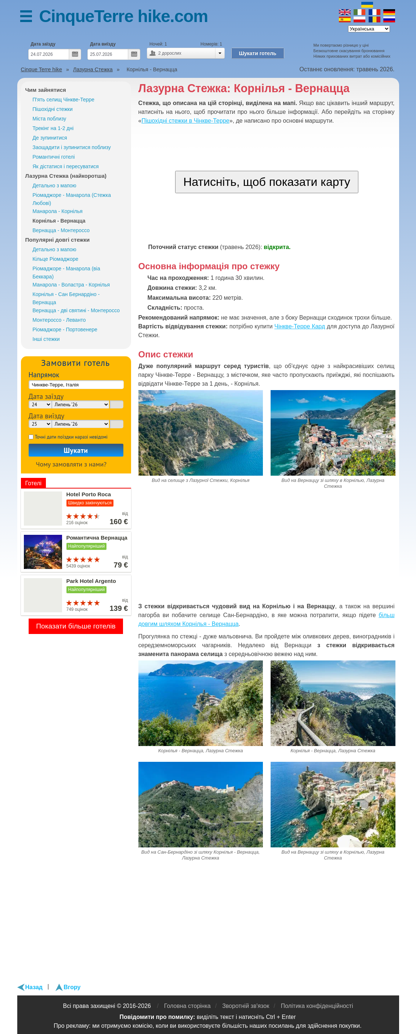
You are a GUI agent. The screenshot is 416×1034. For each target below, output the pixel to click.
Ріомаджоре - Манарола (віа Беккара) (66, 273)
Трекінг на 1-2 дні (53, 128)
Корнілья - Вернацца (59, 221)
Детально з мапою (54, 185)
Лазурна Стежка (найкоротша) (66, 176)
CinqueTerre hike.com (123, 16)
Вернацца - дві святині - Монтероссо (76, 310)
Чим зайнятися (45, 90)
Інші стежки (46, 339)
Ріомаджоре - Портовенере (65, 329)
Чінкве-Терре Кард (299, 326)
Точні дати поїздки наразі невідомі (71, 437)
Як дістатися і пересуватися (66, 166)
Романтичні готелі (54, 157)
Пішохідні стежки (53, 109)
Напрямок (44, 374)
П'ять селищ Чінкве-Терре (64, 99)
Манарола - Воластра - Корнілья (71, 285)
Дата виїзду (103, 44)
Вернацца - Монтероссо (61, 230)
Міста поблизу (49, 119)
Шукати (76, 450)
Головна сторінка (187, 1006)
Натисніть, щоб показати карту (266, 181)
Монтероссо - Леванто (59, 320)
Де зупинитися (50, 138)
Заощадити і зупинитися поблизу (72, 147)
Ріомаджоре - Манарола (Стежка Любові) (72, 199)
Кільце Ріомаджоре (56, 259)
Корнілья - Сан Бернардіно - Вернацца (66, 298)
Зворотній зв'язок (245, 1006)
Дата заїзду (43, 44)
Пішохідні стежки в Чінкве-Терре (185, 121)
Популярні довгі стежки (57, 240)
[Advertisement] (266, 548)
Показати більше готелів (76, 626)
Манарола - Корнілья (58, 211)
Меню (29, 17)
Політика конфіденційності (317, 1006)
